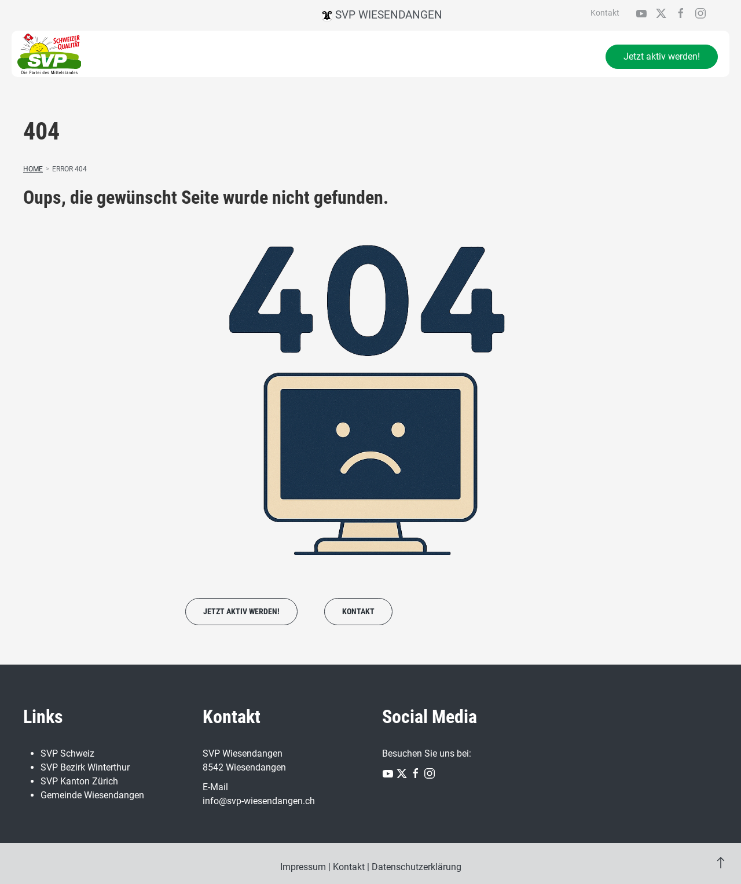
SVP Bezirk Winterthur (85, 767)
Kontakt (604, 12)
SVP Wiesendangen (382, 14)
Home (33, 169)
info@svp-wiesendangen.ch (259, 800)
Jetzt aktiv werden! (661, 56)
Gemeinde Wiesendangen (92, 795)
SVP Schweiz (67, 753)
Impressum (303, 866)
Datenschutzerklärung (416, 866)
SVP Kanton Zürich (79, 781)
